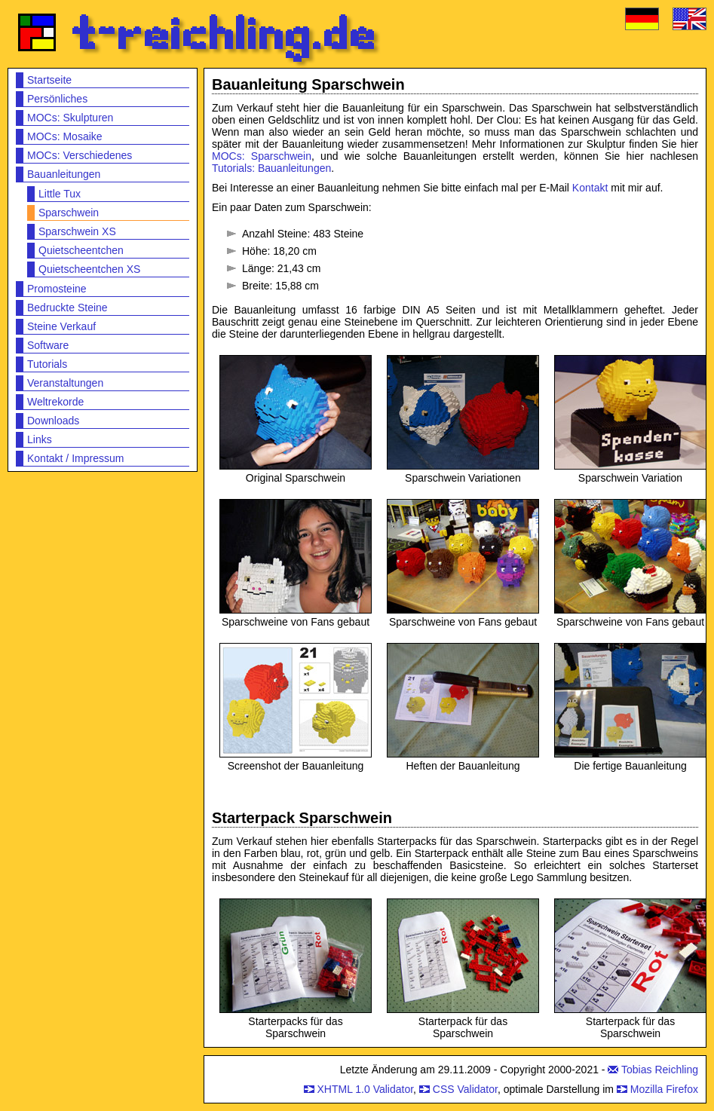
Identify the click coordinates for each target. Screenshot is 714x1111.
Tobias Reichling (659, 1070)
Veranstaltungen (65, 383)
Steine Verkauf (61, 326)
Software (48, 345)
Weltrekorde (55, 402)
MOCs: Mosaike (65, 136)
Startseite (49, 80)
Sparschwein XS (77, 231)
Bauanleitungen (63, 174)
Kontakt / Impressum (75, 458)
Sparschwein (68, 213)
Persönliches (57, 99)
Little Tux (59, 194)
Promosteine (57, 289)
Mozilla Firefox (664, 1089)
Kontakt (590, 188)
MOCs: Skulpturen (70, 118)
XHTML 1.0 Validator (365, 1089)
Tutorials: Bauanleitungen (271, 168)
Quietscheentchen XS (89, 269)
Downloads (53, 421)
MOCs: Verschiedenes (79, 155)
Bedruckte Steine (67, 307)
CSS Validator (465, 1089)
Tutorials (47, 364)
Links (39, 439)
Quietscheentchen (81, 250)
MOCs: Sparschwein (261, 156)
